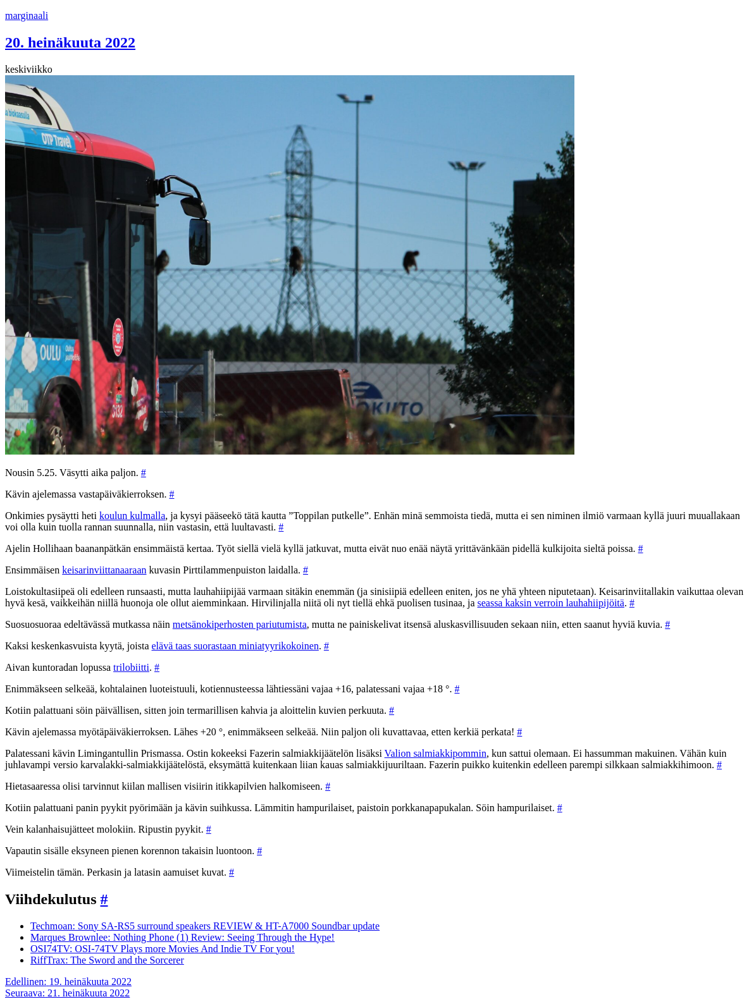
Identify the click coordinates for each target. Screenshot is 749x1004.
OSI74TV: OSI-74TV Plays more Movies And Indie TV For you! (162, 948)
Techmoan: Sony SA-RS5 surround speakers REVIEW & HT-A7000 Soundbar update (205, 926)
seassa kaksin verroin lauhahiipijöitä (550, 602)
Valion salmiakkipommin (435, 753)
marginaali (26, 15)
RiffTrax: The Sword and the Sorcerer (107, 960)
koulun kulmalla (132, 515)
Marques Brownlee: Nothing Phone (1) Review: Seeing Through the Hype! (182, 937)
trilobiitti (131, 667)
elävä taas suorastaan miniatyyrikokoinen (235, 645)
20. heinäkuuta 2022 (70, 42)
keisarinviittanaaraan (104, 570)
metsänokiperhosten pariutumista (240, 624)
